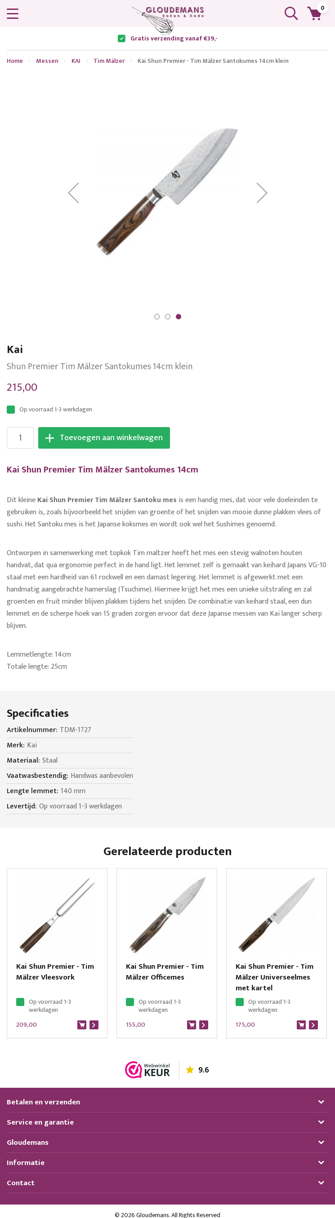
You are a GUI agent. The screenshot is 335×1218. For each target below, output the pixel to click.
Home (15, 61)
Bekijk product (93, 1024)
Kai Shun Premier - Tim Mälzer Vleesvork (55, 972)
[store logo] (168, 21)
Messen (47, 61)
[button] (73, 192)
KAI (75, 61)
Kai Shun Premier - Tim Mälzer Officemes (165, 972)
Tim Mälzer (109, 61)
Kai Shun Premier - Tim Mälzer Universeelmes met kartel (274, 977)
